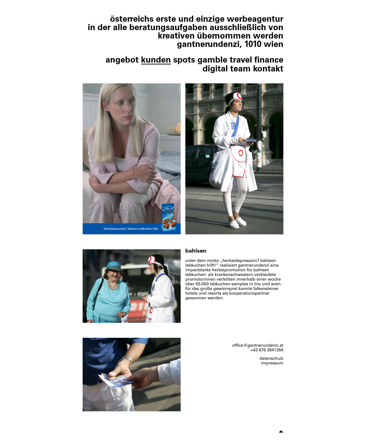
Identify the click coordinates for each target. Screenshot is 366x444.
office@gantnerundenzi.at (257, 345)
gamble (212, 59)
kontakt (268, 68)
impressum (272, 363)
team (240, 68)
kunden (156, 59)
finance (268, 59)
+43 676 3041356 (266, 349)
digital (215, 68)
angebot (122, 59)
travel (241, 59)
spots (184, 59)
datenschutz (271, 358)
